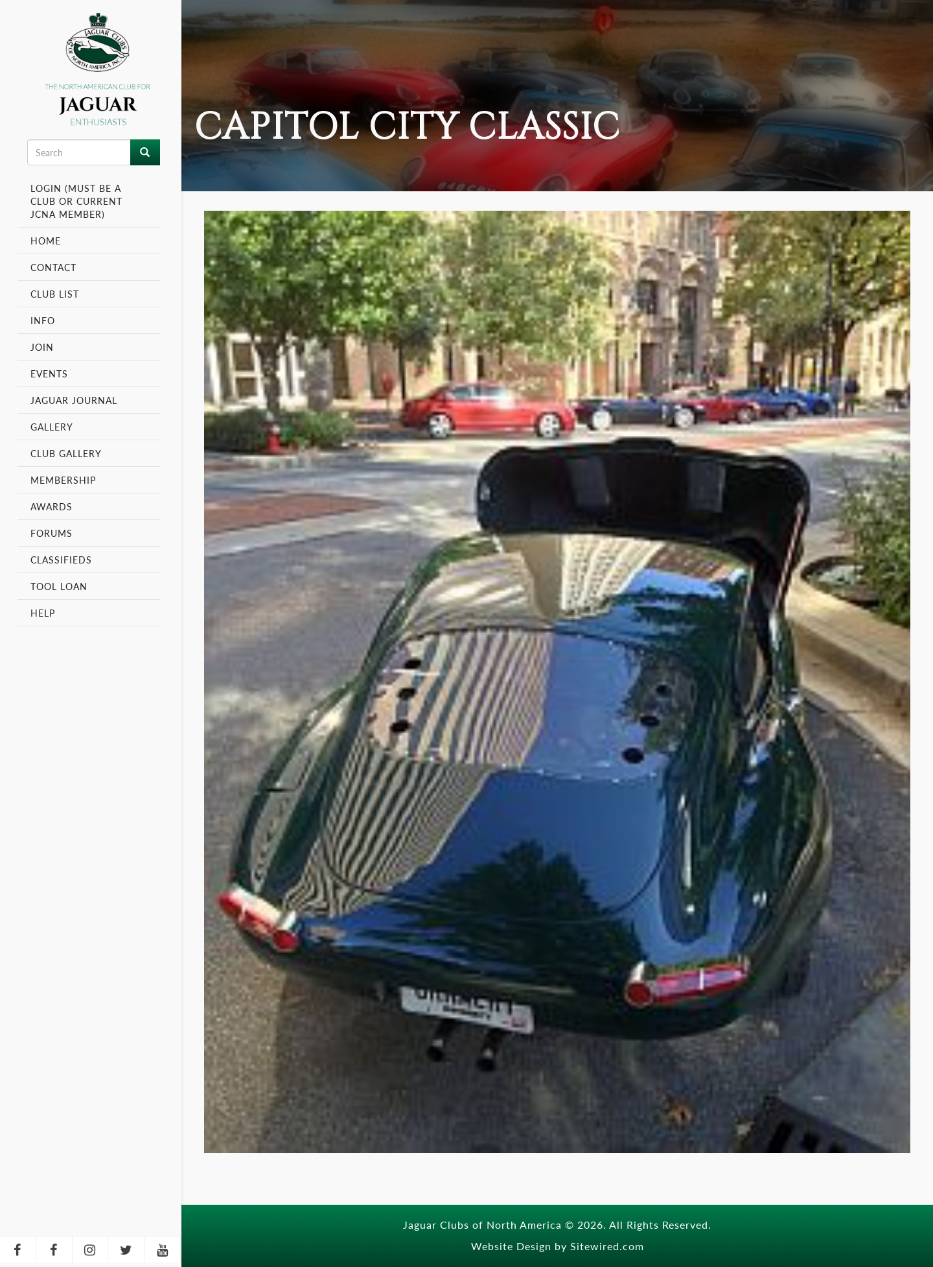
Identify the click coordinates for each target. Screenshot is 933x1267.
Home (45, 240)
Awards (51, 506)
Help (42, 612)
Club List (54, 293)
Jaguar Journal (73, 400)
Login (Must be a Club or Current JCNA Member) (76, 201)
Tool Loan (58, 586)
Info (44, 320)
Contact (53, 267)
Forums (51, 533)
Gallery (51, 426)
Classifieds (61, 559)
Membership (64, 479)
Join (42, 346)
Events (50, 373)
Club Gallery (66, 453)
